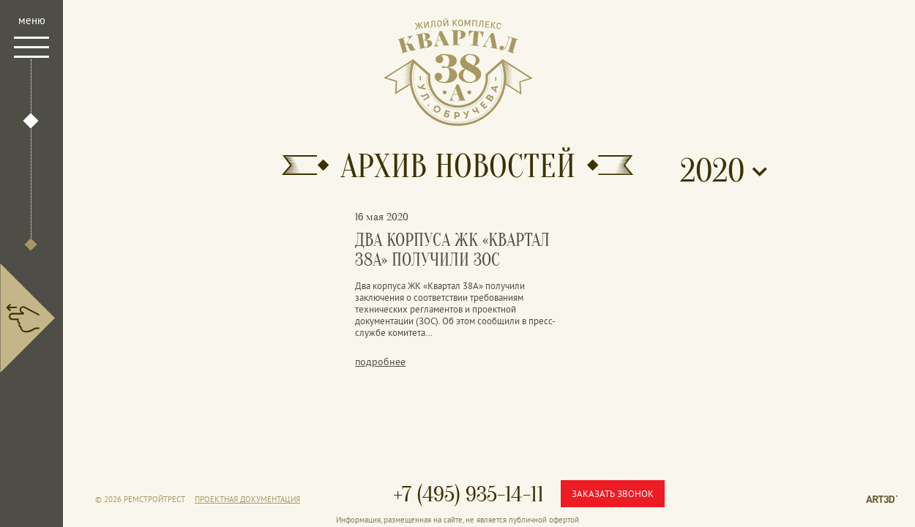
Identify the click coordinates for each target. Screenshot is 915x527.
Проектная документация (247, 499)
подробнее (380, 361)
